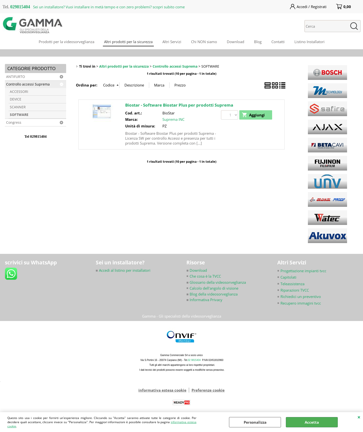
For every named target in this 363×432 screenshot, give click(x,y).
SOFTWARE (19, 114)
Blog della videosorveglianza (212, 294)
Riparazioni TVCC (294, 290)
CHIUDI (359, 417)
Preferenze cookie (208, 390)
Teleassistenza (292, 283)
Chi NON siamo (204, 41)
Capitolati (288, 277)
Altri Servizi (171, 41)
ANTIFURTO (15, 76)
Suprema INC (173, 119)
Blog (258, 41)
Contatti (278, 41)
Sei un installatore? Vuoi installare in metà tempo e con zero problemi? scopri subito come (109, 6)
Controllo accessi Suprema (28, 84)
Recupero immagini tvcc (300, 303)
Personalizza (255, 422)
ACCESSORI (19, 91)
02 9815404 (194, 360)
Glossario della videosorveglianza (216, 282)
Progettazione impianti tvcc (303, 270)
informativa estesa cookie (162, 390)
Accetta (312, 422)
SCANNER (18, 107)
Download (235, 41)
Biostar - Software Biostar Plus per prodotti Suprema (179, 105)
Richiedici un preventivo (300, 296)
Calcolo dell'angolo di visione (214, 288)
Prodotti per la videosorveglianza (66, 41)
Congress (13, 122)
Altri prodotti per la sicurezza (128, 41)
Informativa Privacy (204, 299)
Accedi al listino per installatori (123, 270)
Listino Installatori (309, 41)
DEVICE (15, 99)
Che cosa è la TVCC (205, 276)
